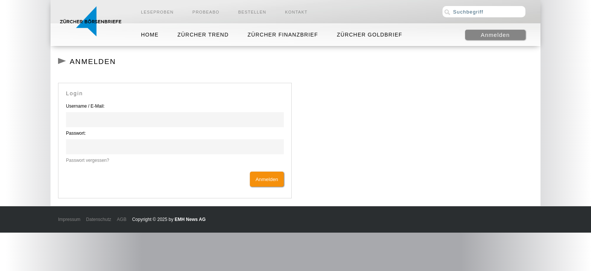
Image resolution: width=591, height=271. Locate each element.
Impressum (69, 219)
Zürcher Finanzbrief (283, 35)
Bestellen (252, 12)
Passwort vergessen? (87, 160)
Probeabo (206, 12)
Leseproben (157, 12)
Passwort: (76, 133)
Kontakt (296, 12)
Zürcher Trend (203, 35)
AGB (121, 219)
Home (150, 35)
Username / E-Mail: (85, 106)
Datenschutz (98, 219)
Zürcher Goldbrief (370, 35)
